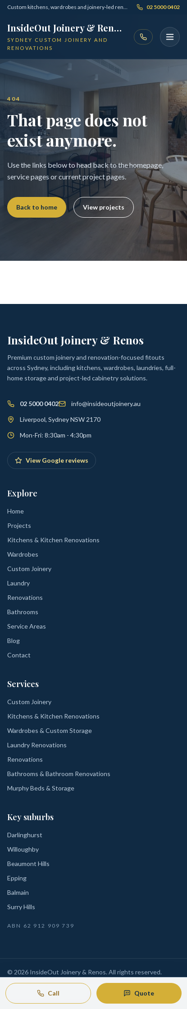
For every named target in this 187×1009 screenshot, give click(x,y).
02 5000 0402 (158, 7)
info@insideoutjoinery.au (106, 403)
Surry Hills (21, 907)
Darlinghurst (24, 835)
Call (48, 993)
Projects (19, 525)
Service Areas (26, 626)
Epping (17, 878)
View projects (103, 207)
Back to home (36, 207)
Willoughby (23, 849)
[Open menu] (170, 37)
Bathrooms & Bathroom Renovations (58, 773)
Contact (19, 655)
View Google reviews (51, 460)
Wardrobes (22, 554)
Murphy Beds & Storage (40, 788)
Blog (13, 640)
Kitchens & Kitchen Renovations (53, 540)
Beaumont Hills (28, 863)
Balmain (18, 892)
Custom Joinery (29, 568)
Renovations (25, 597)
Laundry (18, 583)
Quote (138, 993)
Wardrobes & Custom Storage (49, 730)
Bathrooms (22, 612)
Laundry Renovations (37, 745)
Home (15, 511)
